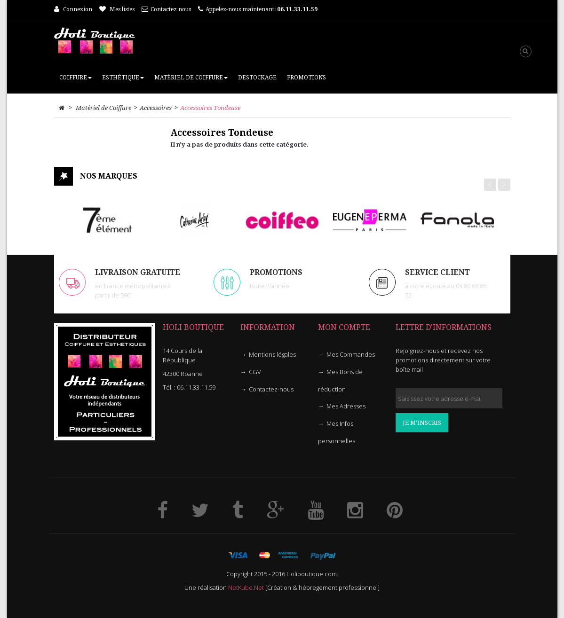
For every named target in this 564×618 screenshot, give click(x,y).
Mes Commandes (350, 354)
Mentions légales (272, 354)
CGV (255, 372)
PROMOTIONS (276, 272)
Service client (437, 272)
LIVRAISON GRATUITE (137, 272)
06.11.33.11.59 (196, 387)
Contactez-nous (271, 389)
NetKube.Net (246, 587)
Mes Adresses (345, 406)
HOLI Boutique (193, 327)
